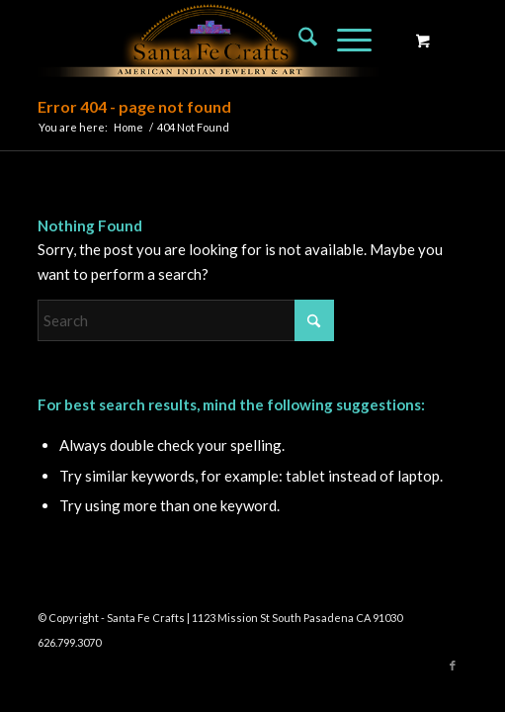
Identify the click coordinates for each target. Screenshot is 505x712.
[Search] (298, 39)
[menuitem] (298, 39)
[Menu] (344, 39)
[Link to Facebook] (452, 665)
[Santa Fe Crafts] (209, 39)
